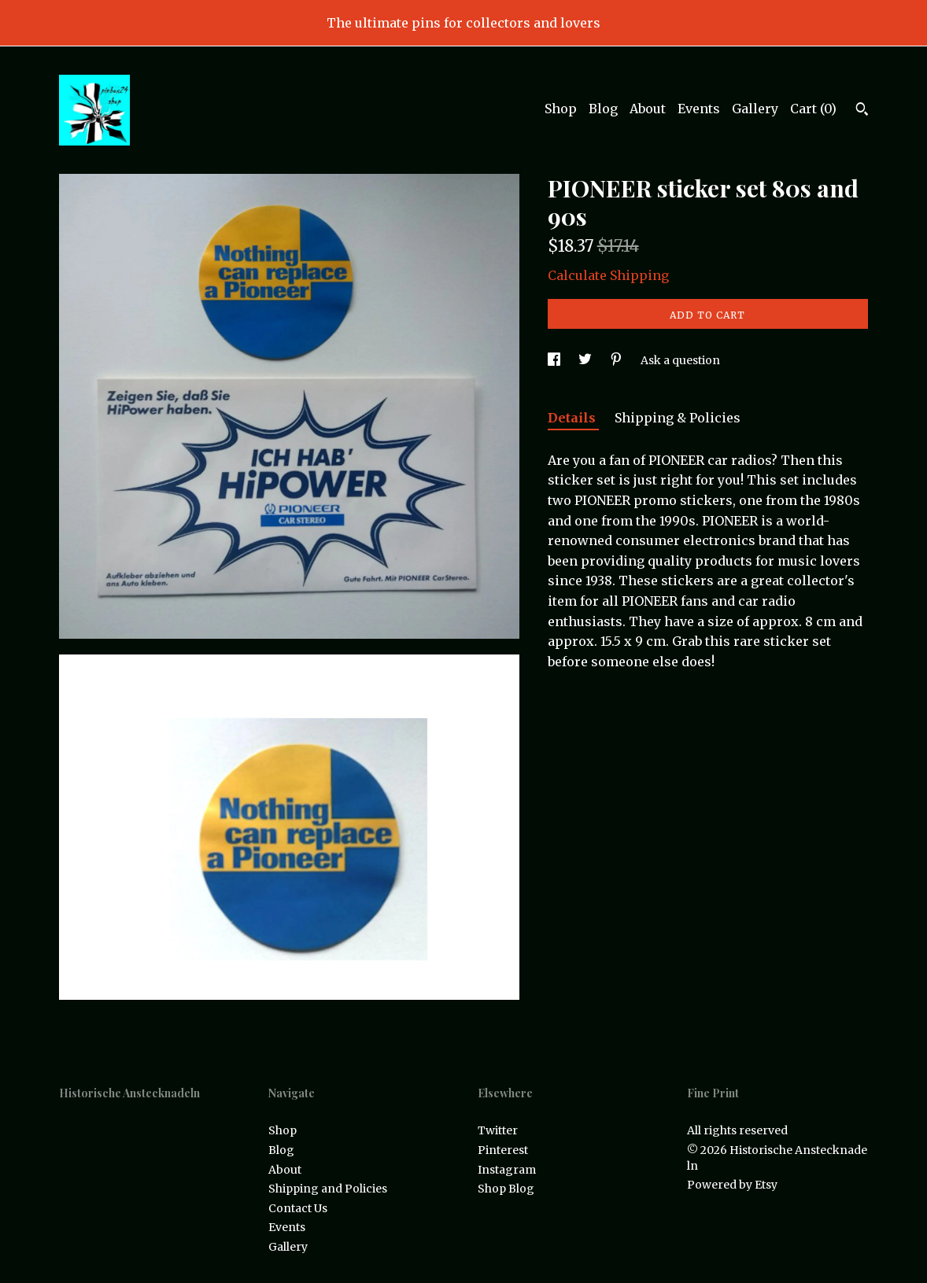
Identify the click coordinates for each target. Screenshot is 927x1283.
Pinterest (503, 1150)
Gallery (755, 108)
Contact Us (297, 1208)
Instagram (507, 1170)
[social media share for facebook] (555, 360)
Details (573, 418)
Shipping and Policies (327, 1189)
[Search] (862, 111)
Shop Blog (506, 1189)
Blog (603, 108)
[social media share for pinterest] (617, 360)
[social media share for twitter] (586, 360)
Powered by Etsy (732, 1185)
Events (699, 108)
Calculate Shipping (608, 275)
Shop (561, 108)
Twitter (498, 1130)
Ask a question (680, 360)
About (648, 108)
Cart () (813, 108)
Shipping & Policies (677, 418)
